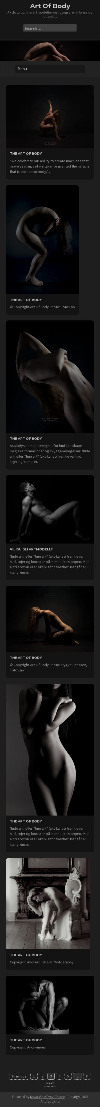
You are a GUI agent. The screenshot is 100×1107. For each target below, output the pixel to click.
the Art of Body (26, 1040)
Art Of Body (50, 6)
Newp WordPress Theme (47, 1097)
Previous (19, 1076)
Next (50, 1083)
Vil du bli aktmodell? (31, 549)
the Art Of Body (26, 154)
